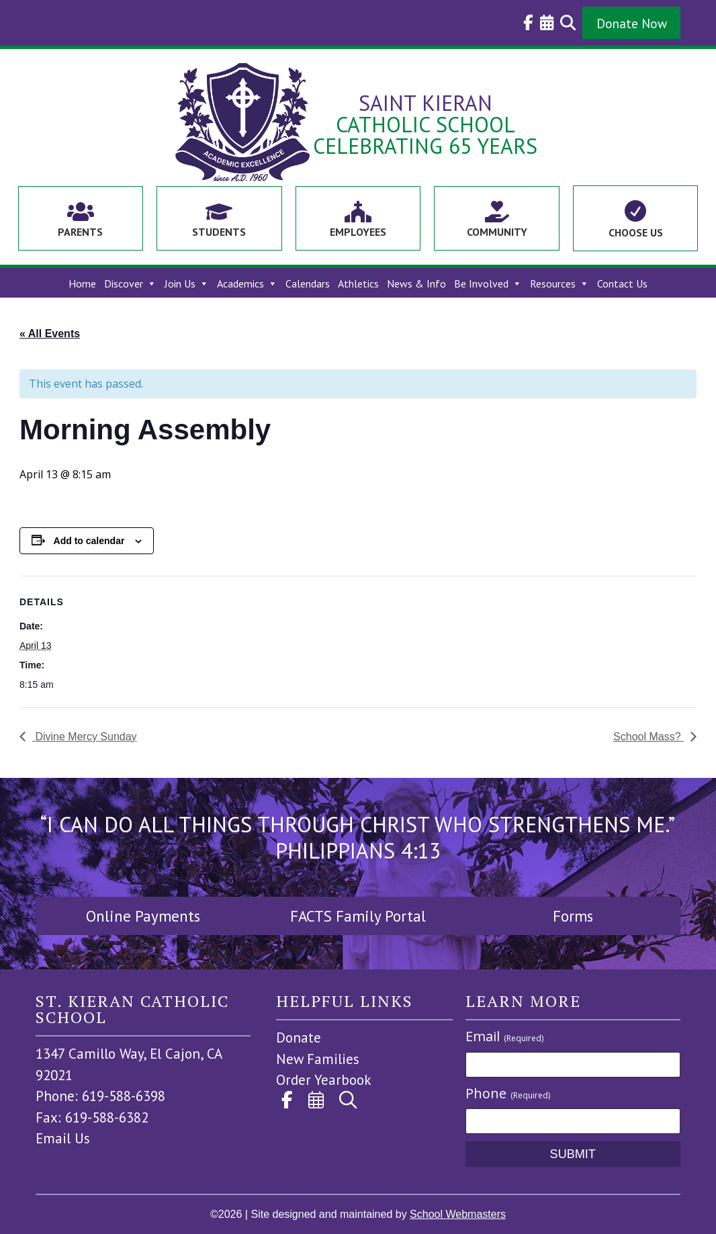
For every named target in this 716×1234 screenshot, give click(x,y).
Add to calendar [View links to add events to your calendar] (89, 540)
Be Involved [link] (488, 283)
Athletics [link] (358, 283)
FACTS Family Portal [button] (358, 916)
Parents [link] (80, 231)
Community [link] (497, 231)
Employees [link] (358, 231)
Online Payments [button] (143, 916)
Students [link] (219, 231)
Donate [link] (298, 1037)
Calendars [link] (307, 283)
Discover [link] (130, 283)
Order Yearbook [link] (323, 1080)
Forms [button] (573, 916)
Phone (507, 1093)
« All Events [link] (49, 333)
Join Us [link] (187, 283)
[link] (525, 23)
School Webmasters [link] (458, 1214)
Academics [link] (247, 283)
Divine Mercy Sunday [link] (84, 736)
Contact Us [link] (622, 283)
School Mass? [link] (648, 736)
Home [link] (82, 283)
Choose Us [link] (636, 232)
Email (504, 1036)
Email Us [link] (63, 1138)
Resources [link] (559, 283)
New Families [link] (317, 1059)
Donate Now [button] (631, 23)
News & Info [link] (416, 283)
